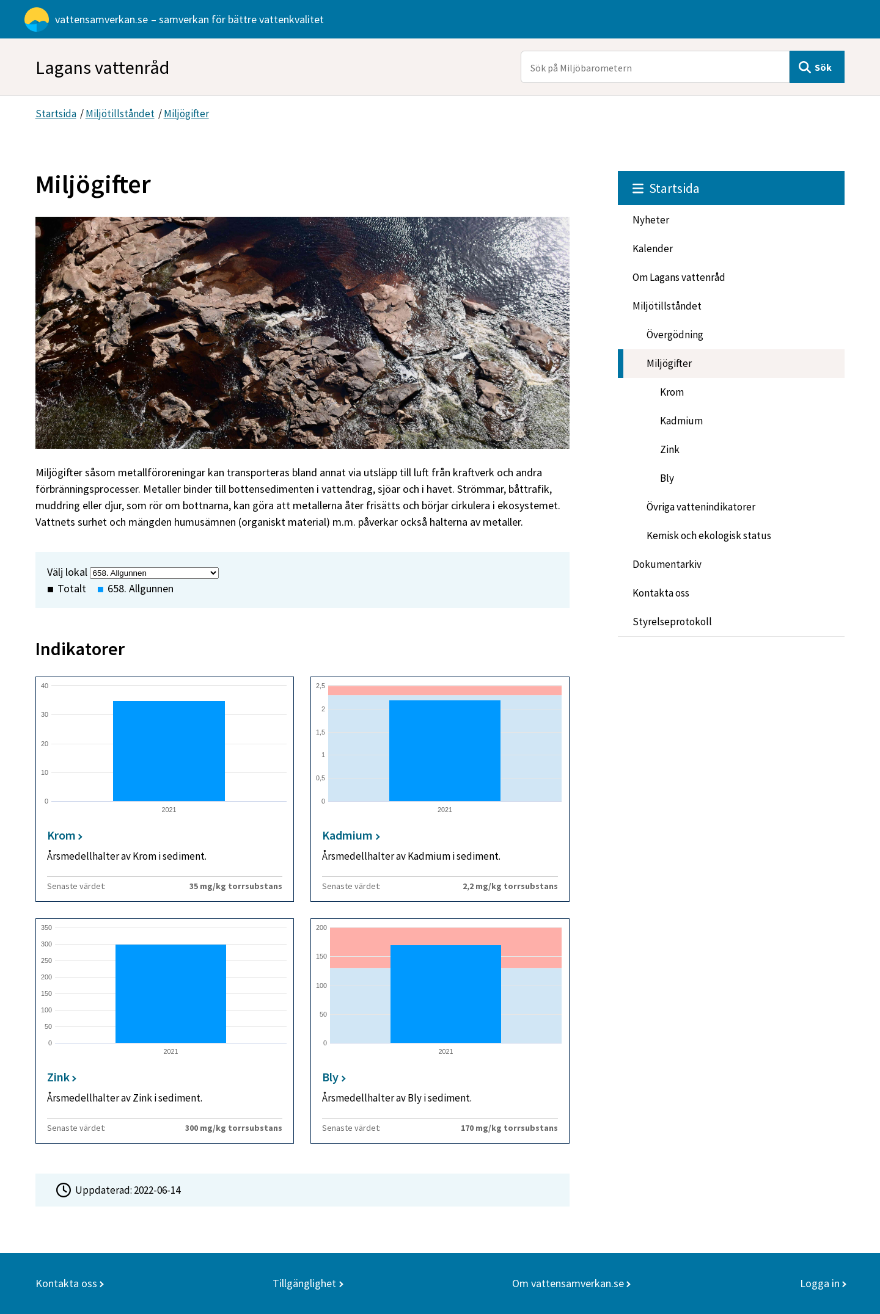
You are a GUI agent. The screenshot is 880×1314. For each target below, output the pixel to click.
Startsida (55, 113)
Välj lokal (67, 572)
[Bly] (439, 1031)
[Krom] (164, 789)
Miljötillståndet (120, 113)
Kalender (652, 248)
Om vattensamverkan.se (568, 1283)
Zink (670, 449)
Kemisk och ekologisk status (709, 535)
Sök (823, 67)
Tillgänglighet (304, 1283)
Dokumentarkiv (667, 564)
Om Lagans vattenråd (678, 277)
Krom (672, 392)
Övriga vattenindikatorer (701, 507)
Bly (667, 478)
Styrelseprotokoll (672, 621)
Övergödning (675, 334)
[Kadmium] (439, 789)
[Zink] (164, 1031)
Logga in (820, 1283)
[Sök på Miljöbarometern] (655, 67)
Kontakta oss (660, 593)
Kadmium (681, 420)
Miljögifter (186, 113)
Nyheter (650, 220)
